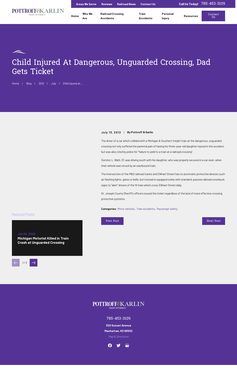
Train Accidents (130, 334)
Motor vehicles (126, 208)
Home (53, 334)
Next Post (214, 221)
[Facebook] (110, 304)
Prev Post (112, 221)
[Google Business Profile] (127, 304)
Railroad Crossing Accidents (99, 334)
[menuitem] (16, 365)
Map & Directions (119, 295)
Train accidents (146, 208)
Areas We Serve (86, 4)
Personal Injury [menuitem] (168, 16)
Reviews (106, 4)
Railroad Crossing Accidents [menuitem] (112, 16)
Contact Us (148, 4)
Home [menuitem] (75, 16)
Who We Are (70, 334)
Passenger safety (167, 208)
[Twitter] (118, 304)
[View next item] (33, 197)
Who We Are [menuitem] (87, 16)
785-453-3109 (213, 4)
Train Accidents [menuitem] (145, 16)
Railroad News (126, 4)
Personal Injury (154, 334)
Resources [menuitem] (191, 16)
